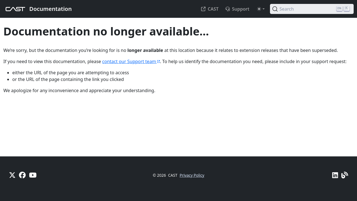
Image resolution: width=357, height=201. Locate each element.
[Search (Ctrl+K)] (312, 9)
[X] (12, 175)
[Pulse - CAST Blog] (344, 175)
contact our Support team (131, 61)
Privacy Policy (192, 175)
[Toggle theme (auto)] (261, 9)
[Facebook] (22, 175)
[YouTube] (33, 175)
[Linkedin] (335, 175)
